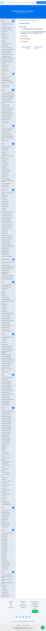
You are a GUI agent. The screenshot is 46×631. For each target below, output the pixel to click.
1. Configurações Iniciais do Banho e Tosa (7, 337)
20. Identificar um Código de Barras (6, 256)
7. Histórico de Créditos (4, 140)
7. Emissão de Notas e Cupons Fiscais (7, 275)
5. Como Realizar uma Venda (5, 299)
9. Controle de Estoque (4, 230)
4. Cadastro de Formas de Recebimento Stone (7, 83)
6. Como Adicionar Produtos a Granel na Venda (7, 302)
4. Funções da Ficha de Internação (6, 29)
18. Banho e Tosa (4, 486)
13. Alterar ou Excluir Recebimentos (6, 325)
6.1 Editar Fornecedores (5, 121)
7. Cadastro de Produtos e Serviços (6, 222)
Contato (35, 607)
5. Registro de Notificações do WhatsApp (7, 136)
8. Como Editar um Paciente (5, 563)
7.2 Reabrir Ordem (4, 307)
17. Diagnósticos (3, 483)
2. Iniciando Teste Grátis (5, 148)
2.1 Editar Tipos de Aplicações (5, 414)
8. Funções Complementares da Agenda (7, 399)
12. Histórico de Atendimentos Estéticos (7, 361)
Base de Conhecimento (25, 2)
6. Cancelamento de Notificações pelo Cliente (7, 139)
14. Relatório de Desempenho (5, 365)
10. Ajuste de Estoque (4, 231)
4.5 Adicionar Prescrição (5, 38)
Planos (8, 2)
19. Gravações (3, 488)
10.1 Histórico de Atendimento (5, 454)
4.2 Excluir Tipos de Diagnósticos (6, 427)
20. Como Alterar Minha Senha (5, 183)
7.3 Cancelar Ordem (4, 309)
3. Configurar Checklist (4, 344)
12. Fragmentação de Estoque (5, 242)
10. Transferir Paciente (4, 567)
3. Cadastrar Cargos (4, 585)
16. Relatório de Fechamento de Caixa (7, 331)
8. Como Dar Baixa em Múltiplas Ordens (7, 313)
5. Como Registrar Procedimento (6, 47)
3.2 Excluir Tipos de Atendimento (6, 421)
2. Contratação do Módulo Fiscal (6, 265)
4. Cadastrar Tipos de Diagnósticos (6, 423)
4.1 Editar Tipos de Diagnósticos (6, 425)
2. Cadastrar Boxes (4, 25)
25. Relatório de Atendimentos (5, 504)
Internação (28, 20)
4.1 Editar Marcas (4, 208)
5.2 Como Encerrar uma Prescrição (6, 51)
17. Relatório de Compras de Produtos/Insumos (5, 252)
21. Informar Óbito (4, 495)
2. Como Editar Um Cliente (5, 512)
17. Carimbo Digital (4, 176)
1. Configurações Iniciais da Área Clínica (7, 410)
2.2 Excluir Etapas (4, 342)
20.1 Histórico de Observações (6, 493)
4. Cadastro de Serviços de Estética (6, 346)
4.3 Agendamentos (4, 521)
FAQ (23, 603)
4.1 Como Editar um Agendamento (6, 385)
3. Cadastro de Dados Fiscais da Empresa (7, 267)
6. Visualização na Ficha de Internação (7, 54)
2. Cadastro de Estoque (4, 195)
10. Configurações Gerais (5, 164)
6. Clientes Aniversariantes (5, 525)
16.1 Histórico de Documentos (6, 481)
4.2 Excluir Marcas (4, 210)
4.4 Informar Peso (4, 36)
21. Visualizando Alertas (5, 185)
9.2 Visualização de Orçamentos (6, 318)
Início (5, 2)
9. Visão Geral (3, 450)
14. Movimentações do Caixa (5, 327)
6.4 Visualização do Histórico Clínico (6, 61)
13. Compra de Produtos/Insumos (6, 244)
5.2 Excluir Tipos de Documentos (6, 432)
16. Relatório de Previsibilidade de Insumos (6, 369)
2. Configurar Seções (4, 379)
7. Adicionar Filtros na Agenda (5, 397)
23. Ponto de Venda (4, 501)
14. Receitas (3, 470)
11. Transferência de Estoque (5, 240)
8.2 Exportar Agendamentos (5, 403)
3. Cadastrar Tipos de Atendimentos (6, 418)
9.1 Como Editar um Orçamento (6, 316)
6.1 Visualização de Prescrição (6, 56)
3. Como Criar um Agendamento (6, 381)
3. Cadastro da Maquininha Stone (6, 80)
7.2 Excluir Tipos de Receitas (5, 443)
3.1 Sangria (3, 290)
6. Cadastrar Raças (4, 556)
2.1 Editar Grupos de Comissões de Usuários (6, 580)
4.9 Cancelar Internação (4, 45)
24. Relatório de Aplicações (5, 502)
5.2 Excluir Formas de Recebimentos (6, 117)
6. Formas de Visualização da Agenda (7, 390)
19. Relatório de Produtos (5, 254)
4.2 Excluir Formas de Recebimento (6, 112)
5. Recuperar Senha (4, 154)
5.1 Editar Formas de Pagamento (6, 115)
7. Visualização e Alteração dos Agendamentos (6, 352)
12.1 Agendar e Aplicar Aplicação (6, 461)
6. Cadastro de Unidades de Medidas (6, 217)
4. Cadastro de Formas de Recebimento (7, 108)
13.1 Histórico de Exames (5, 468)
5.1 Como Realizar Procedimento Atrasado (7, 49)
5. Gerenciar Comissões (5, 596)
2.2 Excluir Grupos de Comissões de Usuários (6, 583)
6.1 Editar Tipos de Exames (5, 436)
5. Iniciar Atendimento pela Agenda (6, 388)
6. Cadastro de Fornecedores (5, 119)
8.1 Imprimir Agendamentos (5, 401)
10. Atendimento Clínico (4, 452)
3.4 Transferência (4, 295)
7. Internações (3, 63)
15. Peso (2, 475)
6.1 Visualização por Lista (5, 392)
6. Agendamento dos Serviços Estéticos (7, 349)
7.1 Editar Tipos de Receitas (5, 441)
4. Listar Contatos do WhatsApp (6, 134)
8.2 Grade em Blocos (4, 69)
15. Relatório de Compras (5, 248)
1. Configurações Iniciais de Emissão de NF (7, 263)
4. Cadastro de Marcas (4, 206)
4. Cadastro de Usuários (5, 590)
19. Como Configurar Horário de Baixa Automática (7, 181)
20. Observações (4, 492)
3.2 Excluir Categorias (4, 204)
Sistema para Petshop (14, 2)
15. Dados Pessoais (4, 173)
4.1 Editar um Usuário (4, 592)
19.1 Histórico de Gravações (5, 490)
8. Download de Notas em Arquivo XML (7, 277)
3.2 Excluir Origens (4, 543)
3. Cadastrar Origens (4, 540)
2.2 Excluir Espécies (4, 538)
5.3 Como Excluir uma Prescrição (6, 52)
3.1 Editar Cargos (3, 587)
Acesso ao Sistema (23, 604)
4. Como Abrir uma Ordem (5, 297)
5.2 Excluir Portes (4, 554)
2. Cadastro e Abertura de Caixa (6, 286)
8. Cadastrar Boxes (4, 445)
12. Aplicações (3, 459)
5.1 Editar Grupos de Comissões (6, 213)
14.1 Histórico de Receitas (5, 472)
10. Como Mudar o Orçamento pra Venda (7, 320)
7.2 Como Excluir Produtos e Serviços (7, 226)
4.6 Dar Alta (3, 40)
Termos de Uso (19, 625)
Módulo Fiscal (23, 607)
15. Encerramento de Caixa (5, 329)
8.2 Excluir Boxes (4, 448)
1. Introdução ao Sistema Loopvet (6, 146)
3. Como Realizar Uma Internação (6, 27)
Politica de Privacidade (26, 625)
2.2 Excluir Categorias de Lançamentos (7, 98)
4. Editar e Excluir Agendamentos (6, 383)
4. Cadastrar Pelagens (4, 545)
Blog (19, 2)
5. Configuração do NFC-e (5, 270)
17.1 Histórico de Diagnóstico (5, 484)
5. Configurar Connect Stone (5, 85)
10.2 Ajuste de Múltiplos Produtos (6, 235)
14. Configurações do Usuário (5, 171)
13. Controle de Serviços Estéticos (6, 363)
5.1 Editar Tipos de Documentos (6, 430)
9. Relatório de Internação (5, 70)
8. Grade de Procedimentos (5, 65)
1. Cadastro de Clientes (4, 510)
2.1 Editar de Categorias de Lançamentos (7, 96)
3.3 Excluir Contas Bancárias (5, 106)
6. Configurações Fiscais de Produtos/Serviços (5, 273)
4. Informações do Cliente (5, 516)
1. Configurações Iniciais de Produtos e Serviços (7, 193)
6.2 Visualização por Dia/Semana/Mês (7, 394)
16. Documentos (3, 479)
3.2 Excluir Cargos (4, 589)
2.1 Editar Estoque (4, 197)
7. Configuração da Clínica (5, 158)
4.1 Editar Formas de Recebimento (6, 110)
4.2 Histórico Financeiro (4, 519)
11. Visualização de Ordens (5, 322)
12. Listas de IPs (4, 167)
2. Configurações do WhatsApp (6, 130)
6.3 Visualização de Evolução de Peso (7, 60)
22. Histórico (3, 499)
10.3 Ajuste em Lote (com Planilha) (6, 237)
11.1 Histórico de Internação (5, 457)
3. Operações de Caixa (4, 288)
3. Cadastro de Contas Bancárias (6, 100)
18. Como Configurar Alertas (5, 178)
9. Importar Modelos (4, 162)
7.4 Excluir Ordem (4, 311)
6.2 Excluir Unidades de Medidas (6, 221)
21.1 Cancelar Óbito (4, 497)
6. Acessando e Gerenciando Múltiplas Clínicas (7, 156)
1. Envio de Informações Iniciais (6, 76)
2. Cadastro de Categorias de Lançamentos (7, 94)
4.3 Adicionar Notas (4, 34)
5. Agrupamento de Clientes (5, 523)
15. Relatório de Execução (5, 367)
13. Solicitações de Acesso (5, 169)
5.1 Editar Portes (3, 552)
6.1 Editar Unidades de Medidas (6, 219)
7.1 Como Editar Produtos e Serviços (6, 224)
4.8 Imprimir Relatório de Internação (6, 43)
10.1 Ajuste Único (4, 233)
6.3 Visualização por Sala (5, 395)
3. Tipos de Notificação (4, 132)
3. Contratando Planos (4, 150)
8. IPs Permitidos (4, 160)
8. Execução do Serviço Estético (6, 354)
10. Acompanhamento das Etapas (6, 358)
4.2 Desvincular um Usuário (5, 594)
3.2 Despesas (3, 292)
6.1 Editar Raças (3, 558)
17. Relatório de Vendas (5, 371)
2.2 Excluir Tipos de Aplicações (6, 416)
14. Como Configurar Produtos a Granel (7, 246)
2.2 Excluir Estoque (4, 199)
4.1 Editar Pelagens (4, 547)
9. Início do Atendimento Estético (6, 356)
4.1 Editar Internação (4, 31)
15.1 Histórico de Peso (4, 477)
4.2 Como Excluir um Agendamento (6, 386)
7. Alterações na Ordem (4, 304)
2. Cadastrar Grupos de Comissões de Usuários (7, 577)
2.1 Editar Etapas (3, 340)
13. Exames (3, 466)
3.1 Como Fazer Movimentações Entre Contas (7, 103)
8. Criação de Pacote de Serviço (6, 228)
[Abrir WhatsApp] (43, 628)
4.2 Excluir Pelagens (4, 549)
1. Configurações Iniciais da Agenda (6, 377)
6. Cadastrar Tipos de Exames (5, 434)
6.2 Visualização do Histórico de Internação (7, 58)
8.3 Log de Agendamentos (5, 404)
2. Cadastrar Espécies (4, 534)
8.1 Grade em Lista (4, 67)
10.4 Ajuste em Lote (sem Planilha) (6, 239)
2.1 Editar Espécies (4, 536)
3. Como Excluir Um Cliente (5, 514)
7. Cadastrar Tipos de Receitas (6, 439)
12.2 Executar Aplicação (4, 463)
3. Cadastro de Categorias (5, 201)
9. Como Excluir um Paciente (5, 565)
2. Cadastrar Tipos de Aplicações (6, 412)
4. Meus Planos (3, 152)
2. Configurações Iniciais (5, 78)
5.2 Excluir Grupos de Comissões (6, 215)
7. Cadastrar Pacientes (4, 561)
